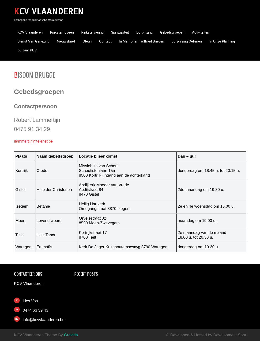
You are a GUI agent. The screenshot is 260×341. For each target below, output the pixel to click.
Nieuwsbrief (66, 41)
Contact (105, 41)
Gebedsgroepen (172, 32)
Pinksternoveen (62, 32)
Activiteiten (200, 32)
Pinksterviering (92, 32)
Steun (87, 41)
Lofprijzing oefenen (187, 41)
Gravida (71, 335)
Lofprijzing (144, 32)
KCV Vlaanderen (49, 11)
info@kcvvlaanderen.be (43, 320)
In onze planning (222, 41)
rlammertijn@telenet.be (33, 141)
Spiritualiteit (120, 32)
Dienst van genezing (33, 41)
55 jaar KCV (27, 50)
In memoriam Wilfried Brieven (141, 41)
